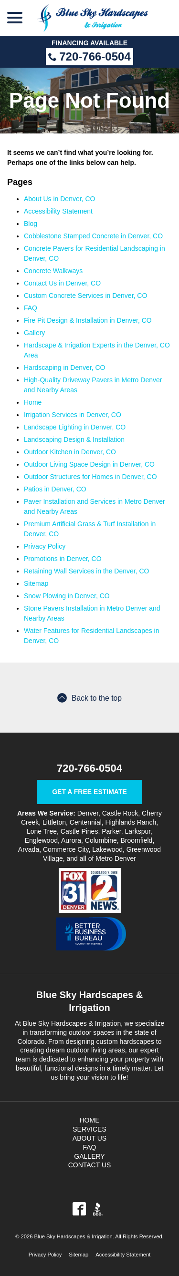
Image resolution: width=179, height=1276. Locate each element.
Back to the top (89, 698)
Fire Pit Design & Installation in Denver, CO (88, 320)
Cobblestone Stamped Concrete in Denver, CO (93, 236)
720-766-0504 (89, 56)
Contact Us (89, 1165)
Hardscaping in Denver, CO (64, 367)
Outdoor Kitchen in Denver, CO (70, 452)
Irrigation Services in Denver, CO (72, 415)
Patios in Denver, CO (55, 489)
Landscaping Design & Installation (74, 439)
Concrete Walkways (53, 271)
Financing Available (89, 43)
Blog (30, 223)
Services (89, 1129)
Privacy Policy (44, 546)
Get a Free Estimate (89, 792)
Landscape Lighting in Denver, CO (75, 427)
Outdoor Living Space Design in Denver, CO (89, 464)
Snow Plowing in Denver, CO (67, 596)
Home (33, 402)
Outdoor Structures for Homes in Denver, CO (90, 476)
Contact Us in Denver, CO (62, 283)
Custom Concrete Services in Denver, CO (85, 295)
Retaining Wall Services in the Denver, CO (86, 571)
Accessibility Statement (58, 211)
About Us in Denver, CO (59, 199)
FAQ (30, 308)
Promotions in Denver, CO (63, 558)
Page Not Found (89, 100)
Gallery (34, 333)
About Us (89, 1138)
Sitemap (36, 583)
